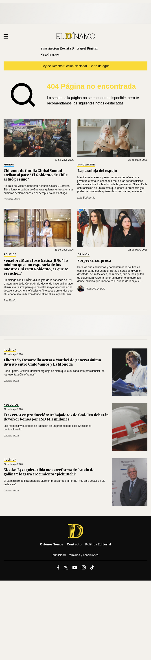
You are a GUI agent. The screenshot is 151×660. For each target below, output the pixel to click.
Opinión (83, 254)
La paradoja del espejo (97, 170)
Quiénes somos (51, 544)
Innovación (86, 164)
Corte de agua (99, 66)
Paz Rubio (10, 300)
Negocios (11, 404)
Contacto (74, 544)
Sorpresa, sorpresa (94, 260)
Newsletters (50, 54)
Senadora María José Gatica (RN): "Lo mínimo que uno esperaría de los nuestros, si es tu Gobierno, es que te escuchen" (36, 267)
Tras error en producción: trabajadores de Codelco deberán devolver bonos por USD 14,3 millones (56, 417)
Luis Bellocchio (86, 197)
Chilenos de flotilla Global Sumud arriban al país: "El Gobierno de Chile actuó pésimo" (36, 175)
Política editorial (98, 544)
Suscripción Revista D (57, 48)
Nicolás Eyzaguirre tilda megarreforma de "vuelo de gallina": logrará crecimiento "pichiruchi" (49, 472)
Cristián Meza (12, 199)
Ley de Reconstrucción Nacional (64, 66)
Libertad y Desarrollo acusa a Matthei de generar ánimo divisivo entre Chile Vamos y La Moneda (52, 362)
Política (10, 254)
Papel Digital (87, 48)
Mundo (9, 164)
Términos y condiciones (83, 555)
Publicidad (59, 555)
